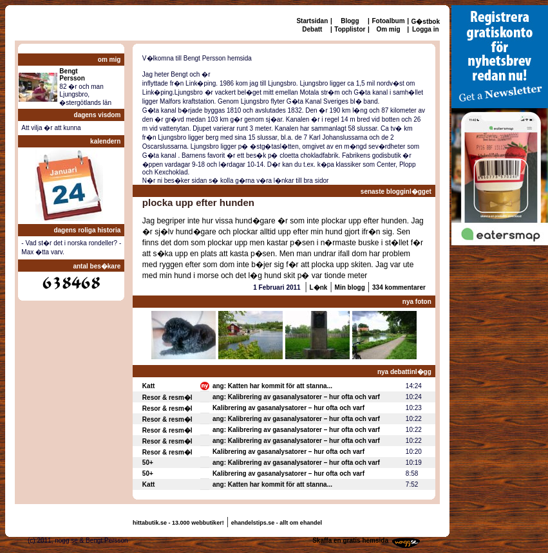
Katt (148, 385)
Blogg (350, 20)
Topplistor (349, 29)
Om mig (388, 29)
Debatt (312, 29)
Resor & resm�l (167, 397)
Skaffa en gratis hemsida (350, 540)
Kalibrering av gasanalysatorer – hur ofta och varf (288, 407)
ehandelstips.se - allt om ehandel (276, 523)
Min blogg (350, 287)
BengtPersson (71, 75)
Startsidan (312, 20)
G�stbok (425, 21)
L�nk (319, 287)
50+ (147, 462)
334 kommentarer (399, 287)
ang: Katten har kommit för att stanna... (272, 385)
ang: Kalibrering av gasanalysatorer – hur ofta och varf (296, 396)
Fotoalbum (388, 20)
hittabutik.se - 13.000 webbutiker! (178, 523)
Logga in (425, 29)
